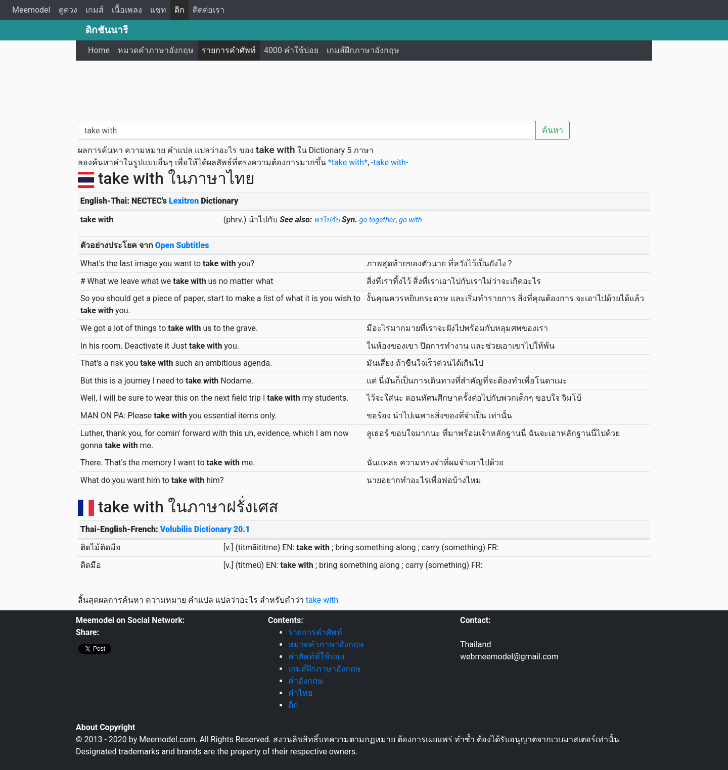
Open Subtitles (182, 245)
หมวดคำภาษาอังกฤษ (156, 50)
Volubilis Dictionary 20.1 (205, 529)
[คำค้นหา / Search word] (307, 130)
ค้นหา (552, 130)
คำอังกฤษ (305, 681)
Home (99, 50)
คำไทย (300, 693)
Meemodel (31, 10)
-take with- (389, 162)
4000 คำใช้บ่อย (291, 50)
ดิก (179, 10)
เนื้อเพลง (127, 10)
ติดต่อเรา (208, 10)
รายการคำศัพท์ (229, 50)
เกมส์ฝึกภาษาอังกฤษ (363, 50)
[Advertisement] (364, 88)
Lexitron (184, 201)
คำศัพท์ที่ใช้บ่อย (316, 656)
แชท (158, 10)
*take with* (348, 162)
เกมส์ (94, 10)
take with (322, 600)
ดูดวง (68, 10)
